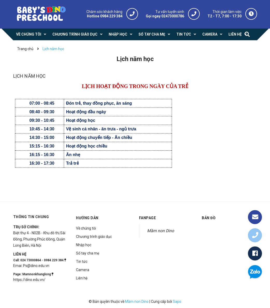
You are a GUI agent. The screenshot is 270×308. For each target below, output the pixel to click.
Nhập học (83, 245)
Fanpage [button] (147, 218)
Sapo (177, 301)
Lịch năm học (29, 76)
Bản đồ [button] (209, 218)
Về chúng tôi (86, 228)
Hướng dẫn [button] (87, 218)
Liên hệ (81, 278)
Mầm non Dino (160, 230)
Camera (82, 270)
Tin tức (81, 261)
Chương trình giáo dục (94, 237)
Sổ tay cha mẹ (87, 253)
